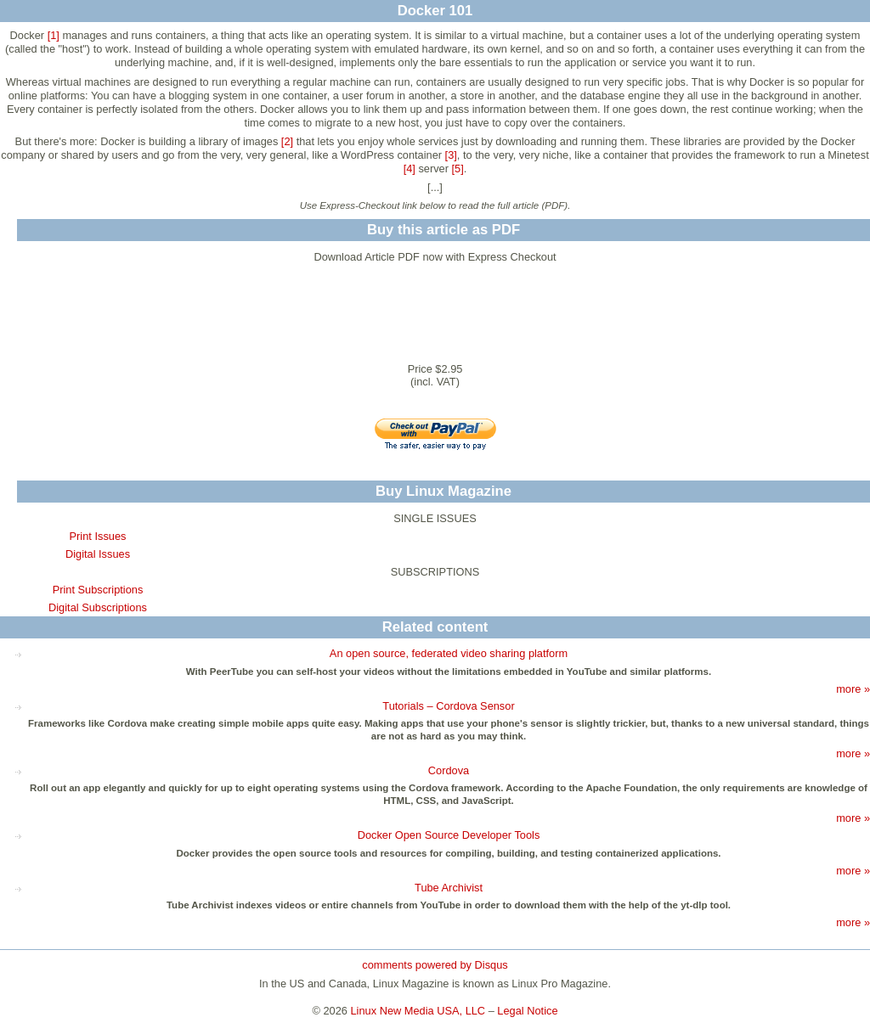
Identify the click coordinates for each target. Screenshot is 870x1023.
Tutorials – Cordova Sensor (448, 706)
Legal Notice (527, 1010)
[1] (53, 35)
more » (853, 689)
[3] (451, 155)
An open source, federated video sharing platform (449, 653)
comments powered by (434, 964)
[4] (409, 168)
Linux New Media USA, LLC (418, 1010)
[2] (287, 141)
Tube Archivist (449, 887)
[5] (458, 168)
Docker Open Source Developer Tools (449, 835)
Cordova (448, 770)
